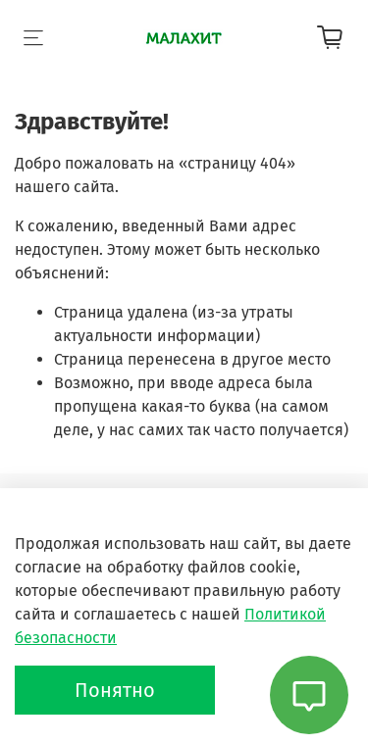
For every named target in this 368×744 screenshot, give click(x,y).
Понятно (115, 690)
